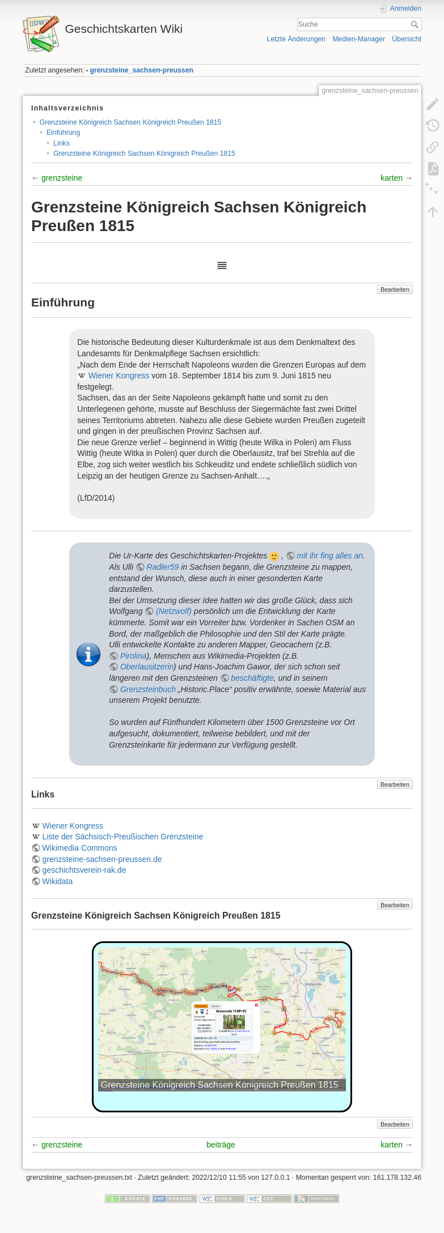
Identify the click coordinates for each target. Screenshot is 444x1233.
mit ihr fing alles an (330, 555)
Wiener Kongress (118, 375)
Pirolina (133, 655)
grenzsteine (61, 177)
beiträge (220, 1144)
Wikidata (58, 881)
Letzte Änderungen (296, 39)
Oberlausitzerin (147, 666)
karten (391, 177)
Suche (416, 24)
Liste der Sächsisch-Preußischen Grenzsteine (123, 836)
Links (61, 143)
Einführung (63, 132)
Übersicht (406, 39)
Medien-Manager (358, 39)
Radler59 (163, 566)
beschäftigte (252, 677)
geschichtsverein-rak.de (84, 869)
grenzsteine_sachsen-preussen (141, 70)
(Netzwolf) (174, 611)
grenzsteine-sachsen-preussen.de (102, 859)
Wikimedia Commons (80, 847)
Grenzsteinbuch (148, 689)
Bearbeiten (394, 289)
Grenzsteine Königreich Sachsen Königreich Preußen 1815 (131, 122)
